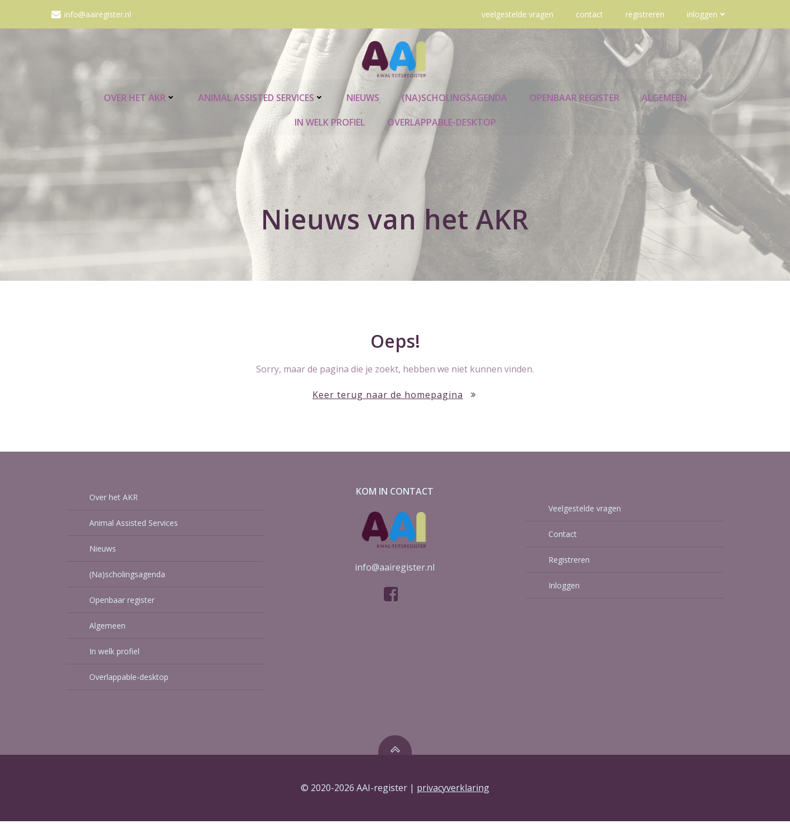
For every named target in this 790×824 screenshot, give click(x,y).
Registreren (644, 14)
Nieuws (362, 96)
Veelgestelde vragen (517, 14)
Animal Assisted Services (261, 96)
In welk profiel (330, 121)
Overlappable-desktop (441, 121)
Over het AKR (140, 96)
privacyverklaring (453, 791)
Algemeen (664, 96)
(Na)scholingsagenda (454, 96)
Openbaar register (574, 96)
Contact (589, 14)
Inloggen (707, 14)
